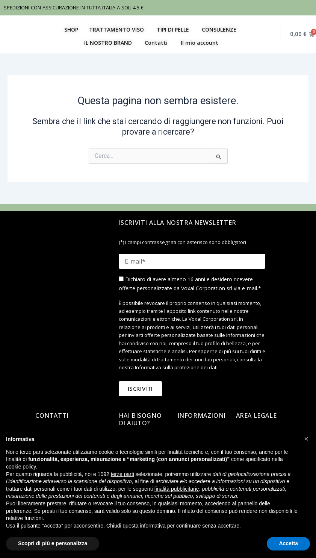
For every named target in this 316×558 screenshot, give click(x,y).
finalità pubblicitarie (176, 489)
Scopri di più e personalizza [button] (52, 543)
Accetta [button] (288, 543)
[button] (306, 439)
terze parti (122, 474)
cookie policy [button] (21, 467)
